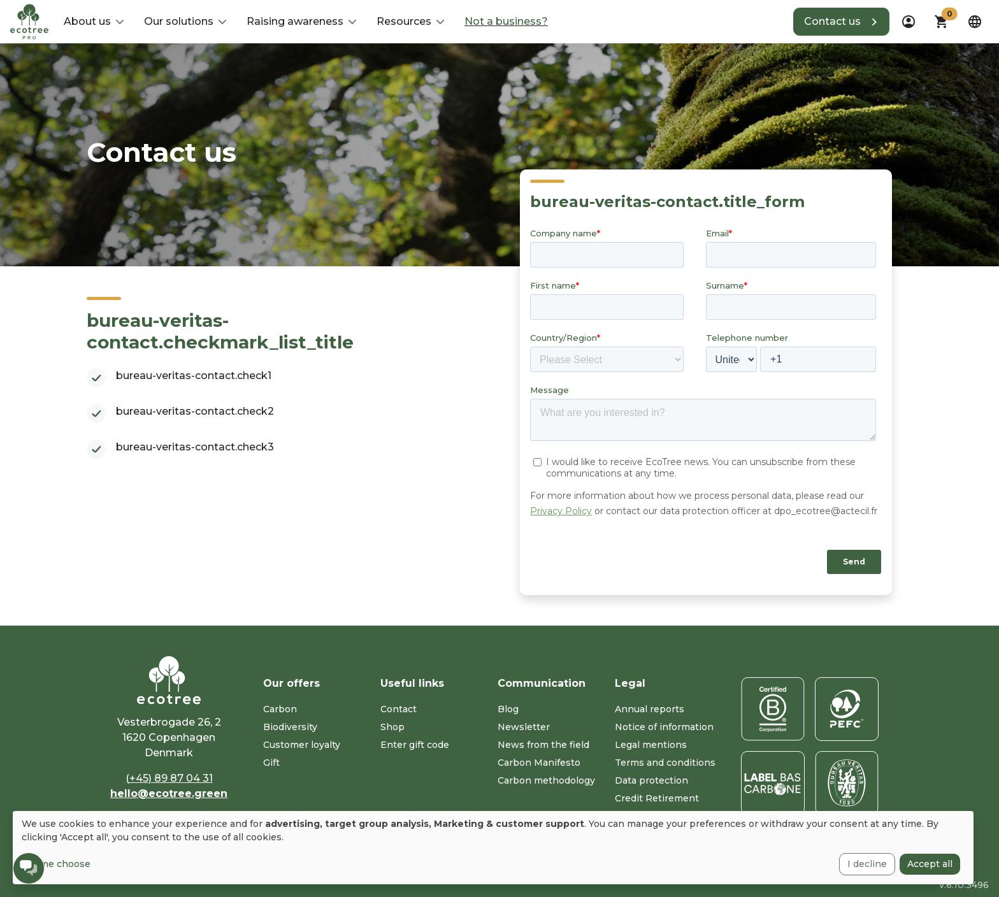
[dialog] (493, 847)
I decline (867, 864)
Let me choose (56, 864)
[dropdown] (909, 22)
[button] (94, 21)
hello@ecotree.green (168, 793)
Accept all (929, 864)
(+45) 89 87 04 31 (169, 778)
